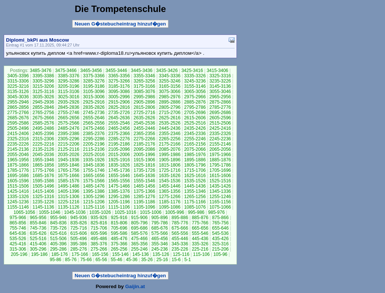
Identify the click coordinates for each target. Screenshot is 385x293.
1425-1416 (18, 191)
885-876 (200, 217)
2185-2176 (144, 144)
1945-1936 (68, 159)
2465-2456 (119, 128)
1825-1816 (144, 165)
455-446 (179, 238)
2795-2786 (195, 107)
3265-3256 (144, 81)
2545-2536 (144, 123)
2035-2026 (68, 154)
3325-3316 (220, 75)
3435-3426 (166, 70)
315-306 (17, 249)
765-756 (220, 222)
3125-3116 (43, 91)
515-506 (58, 238)
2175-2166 (169, 144)
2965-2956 (220, 96)
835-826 (78, 222)
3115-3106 (68, 91)
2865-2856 (18, 107)
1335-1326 (18, 196)
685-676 (159, 228)
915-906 (139, 217)
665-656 (200, 228)
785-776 (179, 222)
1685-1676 (43, 175)
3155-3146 (195, 86)
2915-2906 (119, 102)
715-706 (99, 228)
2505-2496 (18, 128)
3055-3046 (220, 91)
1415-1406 (43, 191)
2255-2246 (195, 138)
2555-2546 (119, 123)
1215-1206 (94, 201)
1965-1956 (18, 159)
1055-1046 (49, 212)
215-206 (220, 249)
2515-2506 (220, 123)
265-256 (119, 249)
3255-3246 (169, 81)
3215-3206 (43, 86)
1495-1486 (68, 186)
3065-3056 (195, 91)
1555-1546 (144, 180)
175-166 (79, 254)
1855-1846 (68, 165)
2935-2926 (68, 102)
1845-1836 (94, 165)
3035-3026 (43, 96)
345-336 (179, 243)
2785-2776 (220, 107)
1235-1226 (43, 201)
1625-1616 (195, 175)
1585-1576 (68, 180)
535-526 (17, 238)
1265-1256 (195, 196)
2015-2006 (119, 154)
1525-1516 (220, 180)
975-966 (17, 217)
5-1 (187, 259)
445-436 (200, 238)
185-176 (60, 254)
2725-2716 (144, 112)
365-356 (139, 243)
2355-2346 (169, 133)
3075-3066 (169, 91)
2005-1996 (144, 154)
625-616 (58, 233)
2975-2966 (195, 96)
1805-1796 (195, 165)
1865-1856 (43, 165)
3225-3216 (18, 86)
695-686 (139, 228)
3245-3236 (195, 81)
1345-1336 (220, 191)
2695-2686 (220, 112)
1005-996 (174, 212)
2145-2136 (18, 149)
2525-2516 (195, 123)
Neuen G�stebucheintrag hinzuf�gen (120, 24)
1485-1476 (94, 186)
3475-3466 (65, 70)
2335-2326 (220, 133)
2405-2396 (43, 133)
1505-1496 (43, 186)
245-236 (159, 249)
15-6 (175, 259)
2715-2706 (169, 112)
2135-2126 (43, 149)
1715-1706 (195, 170)
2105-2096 (119, 149)
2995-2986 (144, 96)
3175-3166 (144, 86)
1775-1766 (43, 170)
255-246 (139, 249)
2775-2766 (18, 112)
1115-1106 (119, 207)
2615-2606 (195, 117)
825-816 (99, 222)
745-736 (38, 228)
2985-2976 (169, 96)
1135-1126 (68, 207)
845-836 (58, 222)
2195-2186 (119, 144)
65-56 (101, 259)
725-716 (78, 228)
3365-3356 (119, 75)
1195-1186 (144, 201)
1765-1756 (68, 170)
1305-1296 (94, 196)
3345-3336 (169, 75)
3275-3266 (119, 81)
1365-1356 (169, 191)
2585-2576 (43, 123)
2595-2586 (18, 123)
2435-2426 (195, 128)
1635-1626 (169, 175)
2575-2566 (68, 123)
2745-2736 (94, 112)
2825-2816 (119, 107)
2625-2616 (169, 117)
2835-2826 (94, 107)
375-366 (119, 243)
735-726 (58, 228)
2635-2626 (144, 117)
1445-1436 (195, 186)
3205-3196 (68, 86)
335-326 (200, 243)
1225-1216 (68, 201)
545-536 (220, 233)
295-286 (58, 249)
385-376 (99, 243)
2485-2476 (68, 128)
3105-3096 (94, 91)
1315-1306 (68, 196)
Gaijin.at (135, 286)
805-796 (139, 222)
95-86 (55, 259)
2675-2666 (43, 117)
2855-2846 (43, 107)
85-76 (71, 259)
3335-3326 (195, 75)
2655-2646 (94, 117)
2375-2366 (119, 133)
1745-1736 (119, 170)
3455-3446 (116, 70)
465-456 (159, 238)
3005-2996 (119, 96)
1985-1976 (195, 154)
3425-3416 (192, 70)
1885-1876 (220, 159)
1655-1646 (119, 175)
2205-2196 (94, 144)
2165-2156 (195, 144)
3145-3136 (220, 86)
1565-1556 (119, 180)
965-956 (38, 217)
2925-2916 (94, 102)
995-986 (196, 212)
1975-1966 (220, 154)
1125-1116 (94, 207)
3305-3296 (43, 81)
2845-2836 (68, 107)
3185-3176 (119, 86)
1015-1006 (150, 212)
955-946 (58, 217)
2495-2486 (43, 128)
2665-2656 (68, 117)
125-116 (181, 254)
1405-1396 (68, 191)
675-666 (179, 228)
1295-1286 (119, 196)
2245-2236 (220, 138)
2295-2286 (94, 138)
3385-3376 (68, 75)
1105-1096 (144, 207)
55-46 (116, 259)
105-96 (220, 254)
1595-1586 (43, 180)
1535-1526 (195, 180)
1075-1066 (220, 207)
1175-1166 (195, 201)
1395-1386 (94, 191)
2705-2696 (195, 112)
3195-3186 (94, 86)
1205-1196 (119, 201)
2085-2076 (169, 149)
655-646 (220, 228)
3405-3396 (18, 75)
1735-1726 (144, 170)
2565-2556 (94, 123)
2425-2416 (220, 128)
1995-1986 (169, 154)
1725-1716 (169, 170)
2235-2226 (18, 144)
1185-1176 (169, 201)
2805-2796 (169, 107)
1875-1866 (18, 165)
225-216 (200, 249)
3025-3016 (68, 96)
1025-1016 (125, 212)
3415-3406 (217, 70)
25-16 (162, 259)
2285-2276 (119, 138)
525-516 (38, 238)
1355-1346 (195, 191)
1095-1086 (169, 207)
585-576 (139, 233)
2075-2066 (195, 149)
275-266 (99, 249)
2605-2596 (220, 117)
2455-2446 (144, 128)
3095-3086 (119, 91)
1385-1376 (119, 191)
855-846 (38, 222)
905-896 (159, 217)
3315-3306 (18, 81)
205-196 (19, 254)
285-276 (78, 249)
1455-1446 (169, 186)
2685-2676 (18, 117)
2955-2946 (18, 102)
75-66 (86, 259)
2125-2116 (68, 149)
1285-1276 (144, 196)
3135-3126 (18, 91)
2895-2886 (169, 102)
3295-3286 (68, 81)
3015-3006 (94, 96)
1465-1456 (144, 186)
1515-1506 (18, 186)
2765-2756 (43, 112)
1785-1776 (18, 170)
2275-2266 (144, 138)
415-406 (38, 243)
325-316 (220, 243)
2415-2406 (18, 133)
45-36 (132, 259)
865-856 (17, 222)
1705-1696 (220, 170)
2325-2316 (18, 138)
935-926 (99, 217)
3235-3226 (220, 81)
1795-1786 (220, 165)
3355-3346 (144, 75)
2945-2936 (43, 102)
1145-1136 (43, 207)
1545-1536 (169, 180)
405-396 (58, 243)
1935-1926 (94, 159)
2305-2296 (68, 138)
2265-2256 (169, 138)
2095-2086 (144, 149)
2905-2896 (144, 102)
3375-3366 (94, 75)
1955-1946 (43, 159)
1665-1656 (94, 175)
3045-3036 (18, 96)
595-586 (119, 233)
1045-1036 (74, 212)
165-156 (100, 254)
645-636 (17, 233)
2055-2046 (18, 154)
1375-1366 (144, 191)
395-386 (78, 243)
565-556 (179, 233)
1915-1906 (144, 159)
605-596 (99, 233)
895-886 (179, 217)
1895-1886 (195, 159)
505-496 (78, 238)
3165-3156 (169, 86)
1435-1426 (220, 186)
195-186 (39, 254)
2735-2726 (119, 112)
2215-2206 (68, 144)
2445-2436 (169, 128)
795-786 (159, 222)
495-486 (99, 238)
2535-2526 (169, 123)
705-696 (119, 228)
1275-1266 (169, 196)
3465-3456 (91, 70)
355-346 (159, 243)
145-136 (140, 254)
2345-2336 (195, 133)
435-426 (220, 238)
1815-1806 (169, 165)
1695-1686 (18, 175)
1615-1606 (220, 175)
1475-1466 (119, 186)
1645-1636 (144, 175)
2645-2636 (119, 117)
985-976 (216, 212)
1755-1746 (94, 170)
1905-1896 (169, 159)
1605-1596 (18, 180)
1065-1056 (24, 212)
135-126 (161, 254)
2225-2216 (43, 144)
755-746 (17, 228)
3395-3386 (43, 75)
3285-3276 (94, 81)
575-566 (159, 233)
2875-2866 (220, 102)
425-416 (17, 243)
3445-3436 (141, 70)
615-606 (78, 233)
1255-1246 (220, 196)
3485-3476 (40, 70)
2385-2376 (94, 133)
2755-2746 (68, 112)
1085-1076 (195, 207)
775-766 (200, 222)
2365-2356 (144, 133)
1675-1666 (68, 175)
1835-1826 (119, 165)
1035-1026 (100, 212)
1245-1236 (18, 201)
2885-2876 (195, 102)
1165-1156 (220, 201)
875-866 (220, 217)
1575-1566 (94, 180)
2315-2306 (43, 138)
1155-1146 (18, 207)
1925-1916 (119, 159)
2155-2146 (220, 144)
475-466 (139, 238)
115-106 (201, 254)
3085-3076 (144, 91)
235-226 (179, 249)
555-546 (200, 233)
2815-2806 (144, 107)
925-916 (119, 217)
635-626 (38, 233)
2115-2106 (94, 149)
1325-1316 (43, 196)
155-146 (120, 254)
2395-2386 (68, 133)
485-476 (119, 238)
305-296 (38, 249)
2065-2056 (220, 149)
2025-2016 (94, 154)
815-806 (119, 222)
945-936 (78, 217)
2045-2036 (43, 154)
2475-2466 (94, 128)
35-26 (147, 259)
